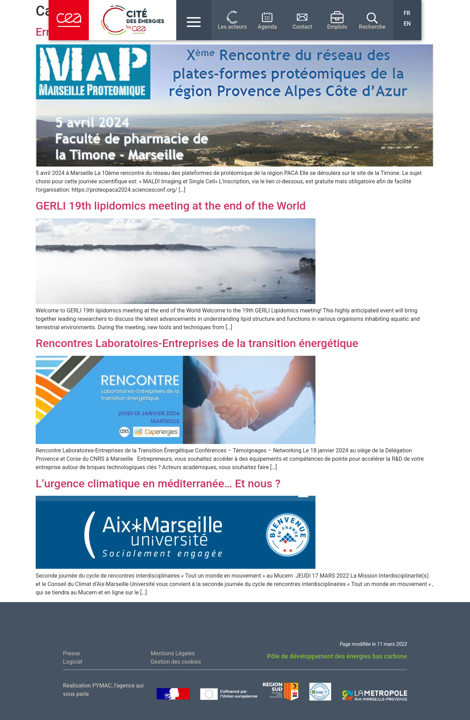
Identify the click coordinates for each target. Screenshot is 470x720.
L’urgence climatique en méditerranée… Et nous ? (158, 483)
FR (407, 13)
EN (407, 23)
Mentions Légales (173, 653)
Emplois (337, 27)
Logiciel (72, 661)
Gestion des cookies (176, 661)
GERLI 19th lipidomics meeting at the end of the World (171, 205)
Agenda (267, 27)
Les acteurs (232, 27)
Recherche (372, 27)
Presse (71, 653)
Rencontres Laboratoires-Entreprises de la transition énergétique (197, 343)
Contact (302, 27)
